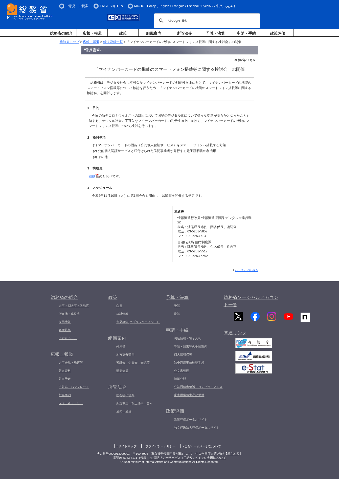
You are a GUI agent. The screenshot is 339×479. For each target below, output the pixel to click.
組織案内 (153, 33)
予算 (177, 306)
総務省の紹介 (61, 33)
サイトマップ (127, 446)
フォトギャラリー (71, 403)
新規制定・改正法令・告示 (134, 403)
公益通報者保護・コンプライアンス (198, 387)
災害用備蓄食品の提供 (189, 395)
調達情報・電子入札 (187, 338)
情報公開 (180, 379)
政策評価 (277, 33)
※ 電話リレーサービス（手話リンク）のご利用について (187, 457)
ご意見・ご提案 (76, 6)
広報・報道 (92, 33)
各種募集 (65, 330)
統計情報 (122, 314)
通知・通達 (123, 411)
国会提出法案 (125, 395)
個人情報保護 (183, 354)
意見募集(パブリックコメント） (138, 322)
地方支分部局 (125, 354)
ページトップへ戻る (246, 270)
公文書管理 (181, 371)
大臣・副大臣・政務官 (74, 306)
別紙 (94, 176)
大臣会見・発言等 (71, 362)
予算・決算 (215, 33)
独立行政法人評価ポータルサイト (196, 427)
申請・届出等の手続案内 (190, 346)
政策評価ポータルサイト (190, 419)
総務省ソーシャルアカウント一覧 (251, 301)
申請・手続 (246, 33)
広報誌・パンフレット (74, 387)
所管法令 (184, 33)
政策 (123, 33)
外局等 (120, 346)
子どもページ (68, 338)
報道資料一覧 (113, 42)
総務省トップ (69, 42)
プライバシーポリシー (160, 446)
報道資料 (65, 371)
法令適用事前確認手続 (189, 362)
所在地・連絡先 (69, 314)
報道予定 (65, 379)
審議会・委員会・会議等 (133, 362)
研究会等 (122, 371)
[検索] (206, 20)
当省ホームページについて (203, 446)
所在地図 (233, 453)
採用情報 (65, 322)
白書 (119, 306)
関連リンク (235, 336)
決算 (177, 314)
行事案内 (65, 395)
